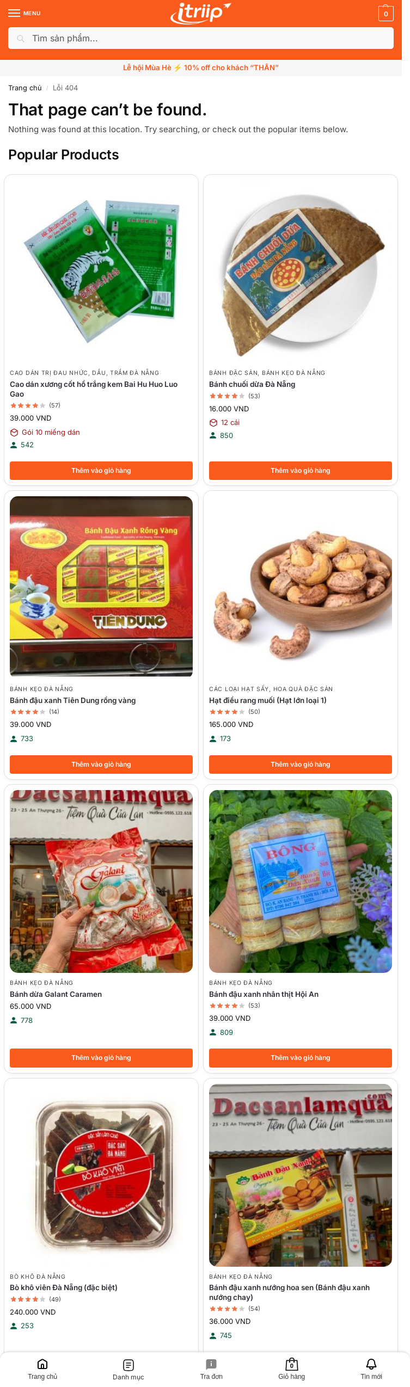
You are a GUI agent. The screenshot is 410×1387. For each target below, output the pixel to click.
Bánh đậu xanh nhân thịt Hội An (264, 995)
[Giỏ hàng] (291, 1369)
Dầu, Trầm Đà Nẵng (125, 373)
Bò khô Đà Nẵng (38, 1278)
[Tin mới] (371, 1369)
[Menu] (24, 13)
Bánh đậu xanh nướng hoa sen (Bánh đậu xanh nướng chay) (289, 1294)
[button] (385, 13)
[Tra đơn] (212, 1369)
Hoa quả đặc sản (303, 689)
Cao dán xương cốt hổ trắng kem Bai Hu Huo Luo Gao (94, 389)
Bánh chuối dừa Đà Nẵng (252, 384)
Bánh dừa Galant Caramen (56, 995)
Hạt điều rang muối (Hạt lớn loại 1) (268, 700)
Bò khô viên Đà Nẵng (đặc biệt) (64, 1289)
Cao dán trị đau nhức (49, 373)
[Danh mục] (128, 1370)
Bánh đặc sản (233, 373)
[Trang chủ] (42, 1369)
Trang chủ (25, 88)
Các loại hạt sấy (239, 689)
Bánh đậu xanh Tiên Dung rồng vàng (73, 700)
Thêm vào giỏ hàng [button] (101, 470)
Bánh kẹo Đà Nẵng (294, 373)
